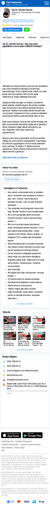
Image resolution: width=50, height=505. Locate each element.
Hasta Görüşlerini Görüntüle (23, 25)
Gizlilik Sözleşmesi (10, 444)
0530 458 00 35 (14, 361)
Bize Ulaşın (20, 447)
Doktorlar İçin (7, 441)
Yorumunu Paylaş (12, 179)
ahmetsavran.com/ (15, 375)
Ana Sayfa (7, 37)
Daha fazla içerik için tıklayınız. (15, 157)
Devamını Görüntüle (25, 304)
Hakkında (20, 37)
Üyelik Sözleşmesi (24, 441)
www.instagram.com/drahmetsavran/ (23, 370)
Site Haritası (7, 447)
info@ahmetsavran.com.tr (18, 379)
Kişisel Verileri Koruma (31, 444)
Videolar (32, 37)
